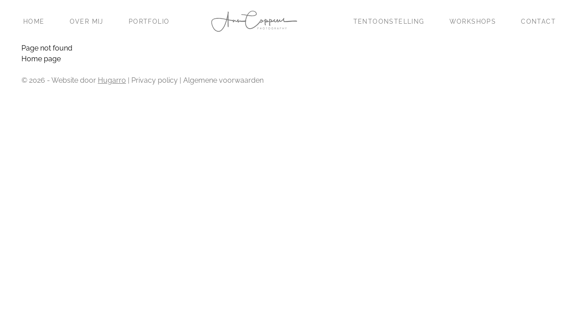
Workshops (472, 21)
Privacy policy (154, 80)
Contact (538, 21)
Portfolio (149, 21)
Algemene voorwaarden (223, 80)
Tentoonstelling (388, 21)
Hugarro (112, 80)
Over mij (87, 21)
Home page (41, 59)
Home (34, 21)
